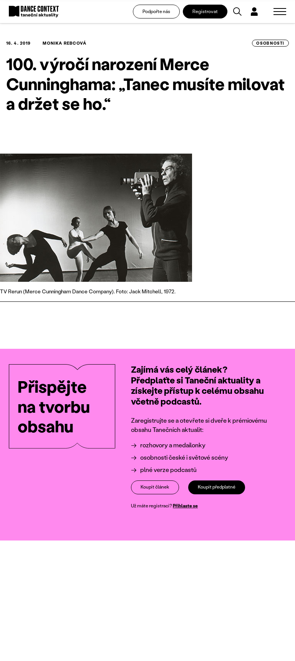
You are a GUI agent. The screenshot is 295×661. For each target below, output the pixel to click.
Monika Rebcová (64, 43)
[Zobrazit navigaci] (279, 11)
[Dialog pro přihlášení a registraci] (254, 11)
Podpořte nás (156, 11)
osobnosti (270, 43)
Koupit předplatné (216, 487)
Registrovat (205, 11)
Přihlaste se (185, 505)
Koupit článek (155, 487)
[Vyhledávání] (237, 11)
